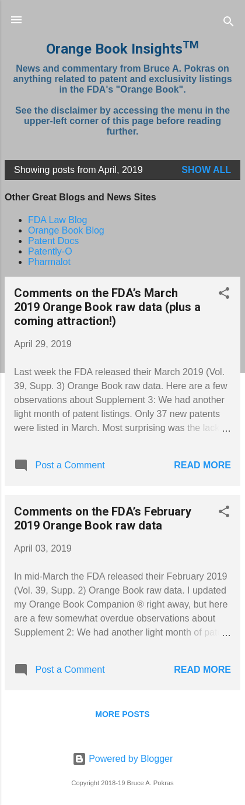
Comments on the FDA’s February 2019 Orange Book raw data (102, 518)
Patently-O (50, 251)
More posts (122, 714)
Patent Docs (53, 241)
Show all (206, 170)
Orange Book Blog (66, 230)
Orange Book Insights (122, 49)
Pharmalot (49, 262)
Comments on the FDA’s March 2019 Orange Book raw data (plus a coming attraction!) (107, 307)
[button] (224, 295)
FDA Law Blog (57, 220)
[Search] (229, 23)
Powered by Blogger (122, 759)
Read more (202, 465)
